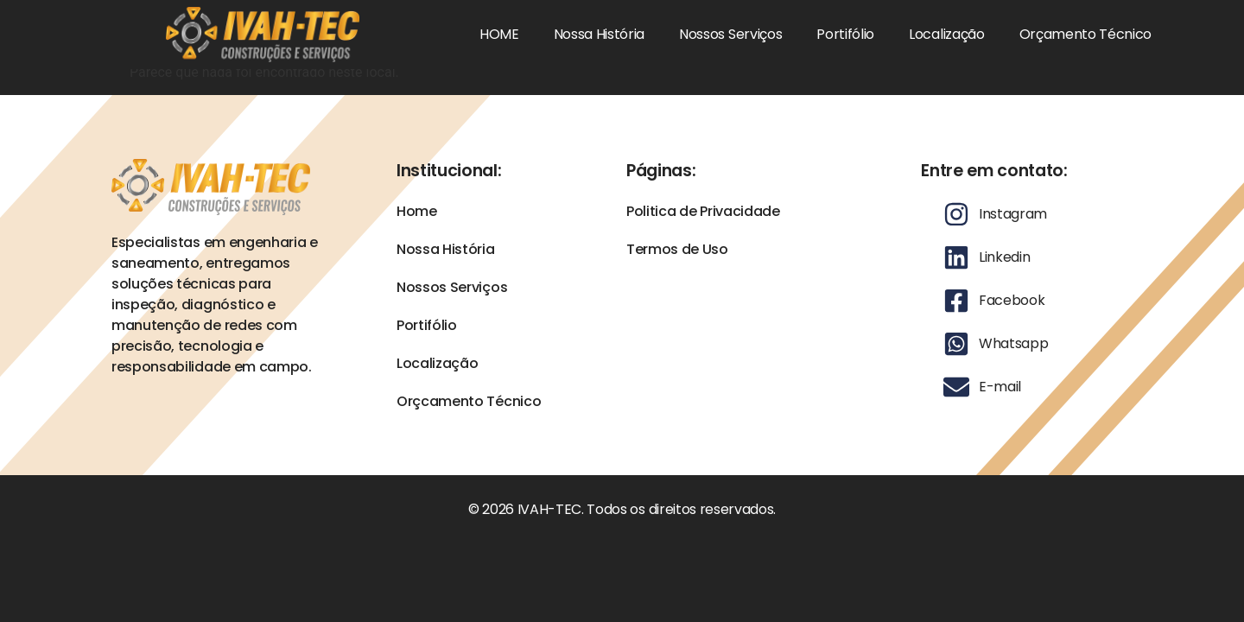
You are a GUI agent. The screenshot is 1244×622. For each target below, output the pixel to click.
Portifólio (845, 34)
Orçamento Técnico (1085, 34)
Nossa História (599, 34)
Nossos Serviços (730, 34)
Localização (946, 34)
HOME (499, 34)
